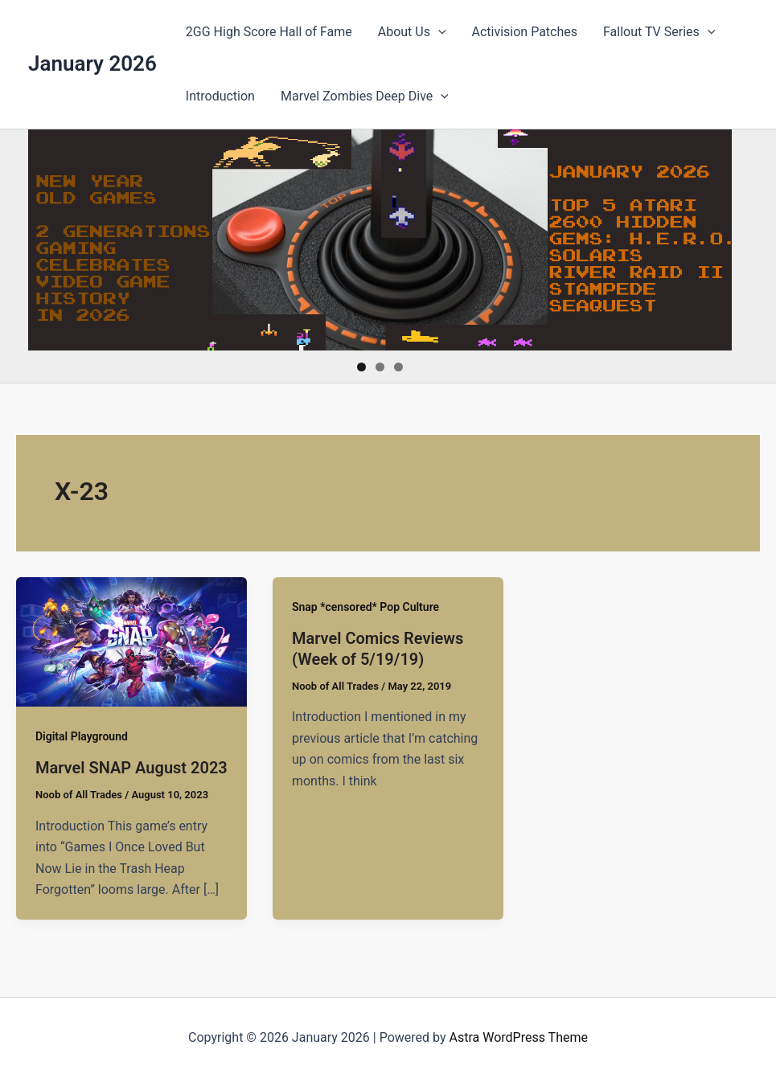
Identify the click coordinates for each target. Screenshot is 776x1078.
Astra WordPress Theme (518, 1037)
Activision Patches (525, 31)
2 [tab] (380, 367)
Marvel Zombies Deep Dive (365, 96)
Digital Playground (81, 736)
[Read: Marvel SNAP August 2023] (131, 641)
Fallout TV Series (659, 32)
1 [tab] (361, 367)
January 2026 (92, 63)
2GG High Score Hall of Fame (269, 31)
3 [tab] (398, 367)
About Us (412, 32)
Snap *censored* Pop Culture (365, 606)
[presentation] (438, 32)
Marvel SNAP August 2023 (131, 767)
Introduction (220, 96)
